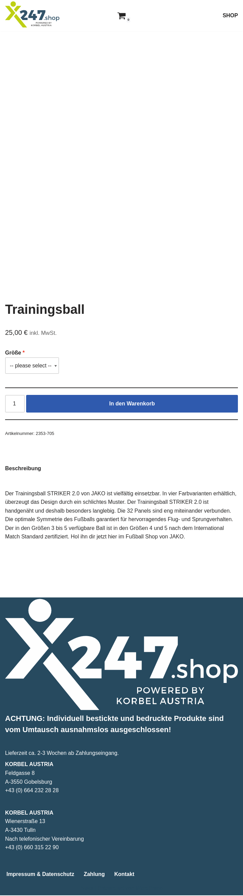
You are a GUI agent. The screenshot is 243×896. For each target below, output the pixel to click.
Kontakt (125, 875)
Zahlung (94, 875)
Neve (86, 889)
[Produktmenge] (15, 404)
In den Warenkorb (132, 404)
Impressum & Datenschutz (40, 875)
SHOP (230, 15)
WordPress (149, 889)
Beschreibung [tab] (23, 469)
